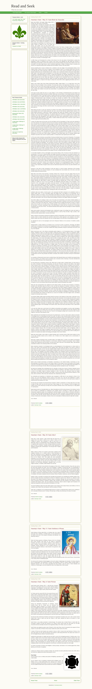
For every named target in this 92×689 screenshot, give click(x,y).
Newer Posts (34, 680)
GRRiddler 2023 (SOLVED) (18, 106)
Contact (46, 12)
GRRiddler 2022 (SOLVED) (18, 111)
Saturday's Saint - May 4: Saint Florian (43, 582)
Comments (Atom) (58, 685)
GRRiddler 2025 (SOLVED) (18, 99)
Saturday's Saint (37, 405)
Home (55, 680)
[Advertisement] (55, 418)
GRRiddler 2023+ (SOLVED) (18, 104)
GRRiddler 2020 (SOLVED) (18, 119)
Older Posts (77, 680)
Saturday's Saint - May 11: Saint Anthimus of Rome (47, 528)
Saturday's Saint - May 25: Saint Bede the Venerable (47, 20)
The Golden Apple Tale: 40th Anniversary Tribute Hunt (18, 20)
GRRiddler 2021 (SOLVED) (18, 117)
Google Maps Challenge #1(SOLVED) (17, 129)
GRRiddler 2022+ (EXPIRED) (19, 108)
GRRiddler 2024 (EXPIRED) (18, 102)
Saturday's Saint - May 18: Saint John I (43, 435)
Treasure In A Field (16, 46)
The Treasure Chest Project (30, 12)
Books (40, 12)
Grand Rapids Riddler (17, 12)
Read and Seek (23, 6)
